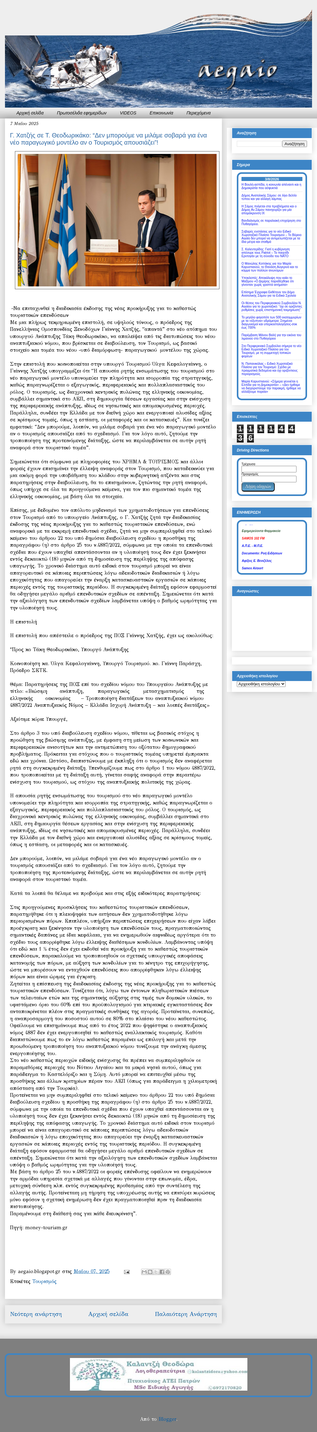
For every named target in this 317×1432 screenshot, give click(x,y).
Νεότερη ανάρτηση (36, 1314)
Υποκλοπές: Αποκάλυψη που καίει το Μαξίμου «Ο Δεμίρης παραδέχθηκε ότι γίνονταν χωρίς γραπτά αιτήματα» (267, 281)
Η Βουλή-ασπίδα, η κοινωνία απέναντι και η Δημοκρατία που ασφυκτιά (271, 186)
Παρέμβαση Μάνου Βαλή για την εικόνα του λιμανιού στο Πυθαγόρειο (271, 336)
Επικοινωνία (161, 112)
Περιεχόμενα (198, 112)
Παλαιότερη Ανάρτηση (186, 1314)
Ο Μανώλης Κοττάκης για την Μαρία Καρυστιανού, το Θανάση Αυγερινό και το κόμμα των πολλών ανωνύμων (269, 267)
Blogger (167, 1419)
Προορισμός (249, 474)
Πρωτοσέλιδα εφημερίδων (82, 112)
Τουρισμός (44, 1281)
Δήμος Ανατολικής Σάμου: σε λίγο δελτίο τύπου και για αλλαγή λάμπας (268, 197)
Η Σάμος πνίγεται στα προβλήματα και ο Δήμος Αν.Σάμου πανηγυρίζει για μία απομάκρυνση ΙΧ (268, 210)
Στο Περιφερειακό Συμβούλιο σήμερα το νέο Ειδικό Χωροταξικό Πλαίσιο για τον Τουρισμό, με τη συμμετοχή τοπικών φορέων (271, 351)
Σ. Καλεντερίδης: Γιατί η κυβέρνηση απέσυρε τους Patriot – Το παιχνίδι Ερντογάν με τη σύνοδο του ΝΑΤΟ (265, 253)
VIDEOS (128, 112)
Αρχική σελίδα (30, 112)
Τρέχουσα (248, 464)
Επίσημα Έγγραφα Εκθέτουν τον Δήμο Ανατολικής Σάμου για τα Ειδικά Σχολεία (268, 293)
